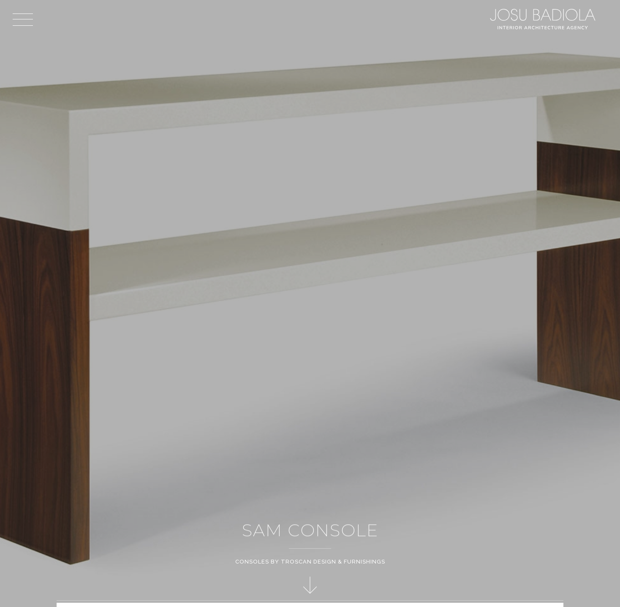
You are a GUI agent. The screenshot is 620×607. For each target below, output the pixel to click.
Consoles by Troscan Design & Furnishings (310, 561)
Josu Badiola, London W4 (544, 19)
